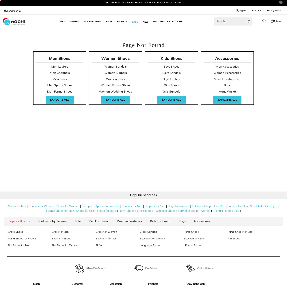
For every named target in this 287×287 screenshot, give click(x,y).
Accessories (227, 58)
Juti (275, 206)
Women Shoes (115, 58)
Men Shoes (59, 58)
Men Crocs (60, 79)
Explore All (59, 99)
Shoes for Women (67, 206)
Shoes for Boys (106, 210)
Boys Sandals (171, 73)
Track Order (256, 10)
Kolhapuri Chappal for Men (208, 206)
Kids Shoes (171, 58)
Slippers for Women (107, 206)
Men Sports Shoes (59, 85)
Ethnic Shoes (145, 210)
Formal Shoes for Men (60, 210)
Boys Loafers (171, 79)
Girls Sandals (171, 91)
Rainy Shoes (127, 210)
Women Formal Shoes (116, 85)
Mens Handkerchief (227, 79)
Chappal (87, 206)
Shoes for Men (17, 206)
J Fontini (218, 210)
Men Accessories (227, 66)
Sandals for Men (132, 206)
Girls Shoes (171, 85)
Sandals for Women (41, 206)
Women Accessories (227, 73)
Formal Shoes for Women (194, 210)
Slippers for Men (155, 206)
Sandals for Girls (260, 206)
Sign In (241, 10)
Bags (227, 85)
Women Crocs (115, 79)
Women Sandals (115, 66)
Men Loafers (59, 66)
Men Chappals (60, 73)
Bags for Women (178, 206)
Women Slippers (115, 73)
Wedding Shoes (165, 210)
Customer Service (13, 11)
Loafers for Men (238, 206)
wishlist (264, 21)
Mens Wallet (227, 91)
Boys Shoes (171, 66)
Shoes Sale (232, 210)
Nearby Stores (274, 10)
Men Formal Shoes (59, 91)
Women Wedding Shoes (115, 91)
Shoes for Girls (85, 210)
